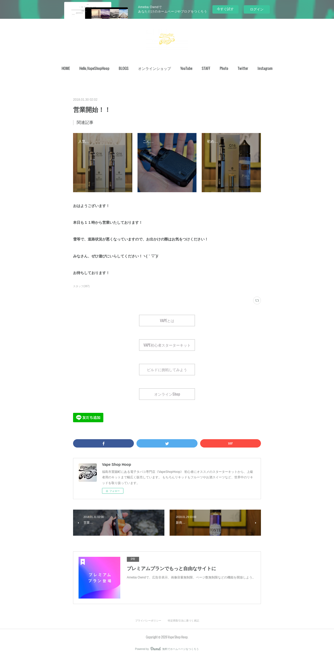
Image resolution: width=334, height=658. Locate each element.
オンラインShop (167, 394)
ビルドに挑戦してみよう (167, 369)
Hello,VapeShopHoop (94, 68)
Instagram (265, 68)
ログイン (257, 9)
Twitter (243, 68)
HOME (66, 68)
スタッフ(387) (81, 286)
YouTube (186, 68)
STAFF (206, 68)
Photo (224, 68)
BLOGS (124, 68)
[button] (66, 68)
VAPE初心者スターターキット (167, 345)
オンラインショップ (154, 68)
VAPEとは (167, 320)
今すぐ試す (225, 9)
